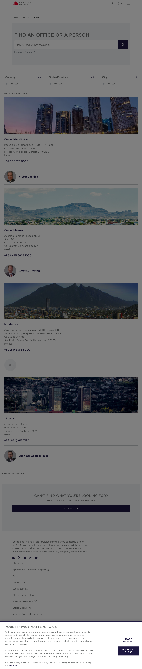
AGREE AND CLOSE (128, 650)
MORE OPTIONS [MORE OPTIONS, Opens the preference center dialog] (128, 640)
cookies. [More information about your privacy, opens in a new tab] (13, 665)
